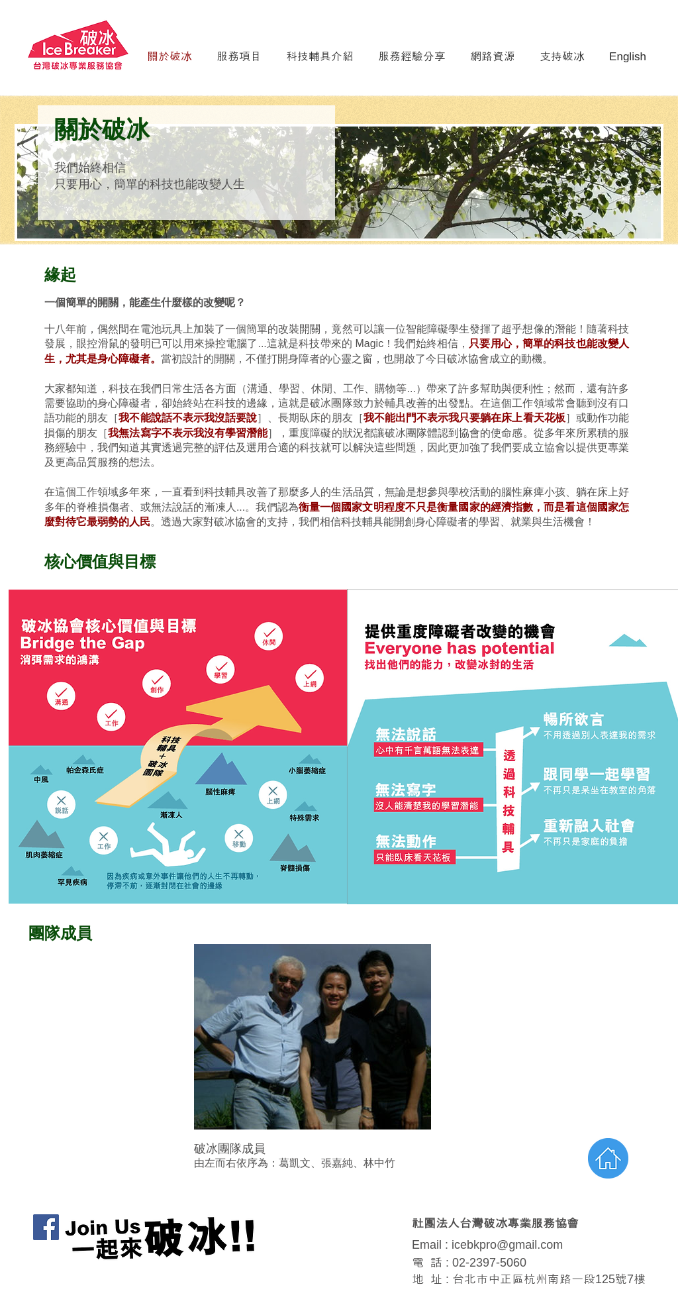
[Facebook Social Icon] (46, 1227)
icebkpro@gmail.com (507, 1244)
